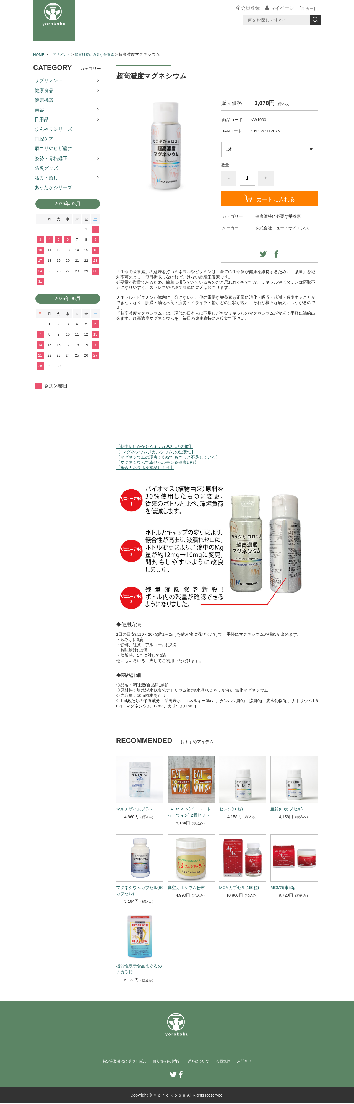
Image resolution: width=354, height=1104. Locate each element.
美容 (39, 110)
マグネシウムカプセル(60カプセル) (139, 890)
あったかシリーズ (53, 187)
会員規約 (229, 1061)
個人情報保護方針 (166, 1061)
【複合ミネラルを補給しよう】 (145, 467)
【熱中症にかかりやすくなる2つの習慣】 (154, 446)
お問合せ (252, 1061)
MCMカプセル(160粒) (239, 887)
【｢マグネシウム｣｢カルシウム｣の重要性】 (156, 451)
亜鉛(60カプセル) (286, 809)
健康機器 (44, 100)
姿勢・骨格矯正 (51, 158)
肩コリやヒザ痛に (53, 148)
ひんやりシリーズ (53, 129)
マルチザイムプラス (134, 809)
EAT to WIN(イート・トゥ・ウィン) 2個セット (189, 812)
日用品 (42, 119)
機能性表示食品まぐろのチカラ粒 (139, 969)
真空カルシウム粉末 (186, 887)
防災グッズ (46, 168)
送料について (201, 1061)
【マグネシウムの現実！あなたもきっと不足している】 (168, 457)
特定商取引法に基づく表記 (118, 1061)
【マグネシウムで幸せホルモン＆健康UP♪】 (157, 462)
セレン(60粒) (231, 809)
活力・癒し (46, 177)
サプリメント (62, 54)
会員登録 (247, 8)
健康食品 (44, 90)
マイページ (279, 8)
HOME (39, 54)
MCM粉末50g (282, 887)
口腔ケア (44, 139)
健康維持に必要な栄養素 (101, 54)
